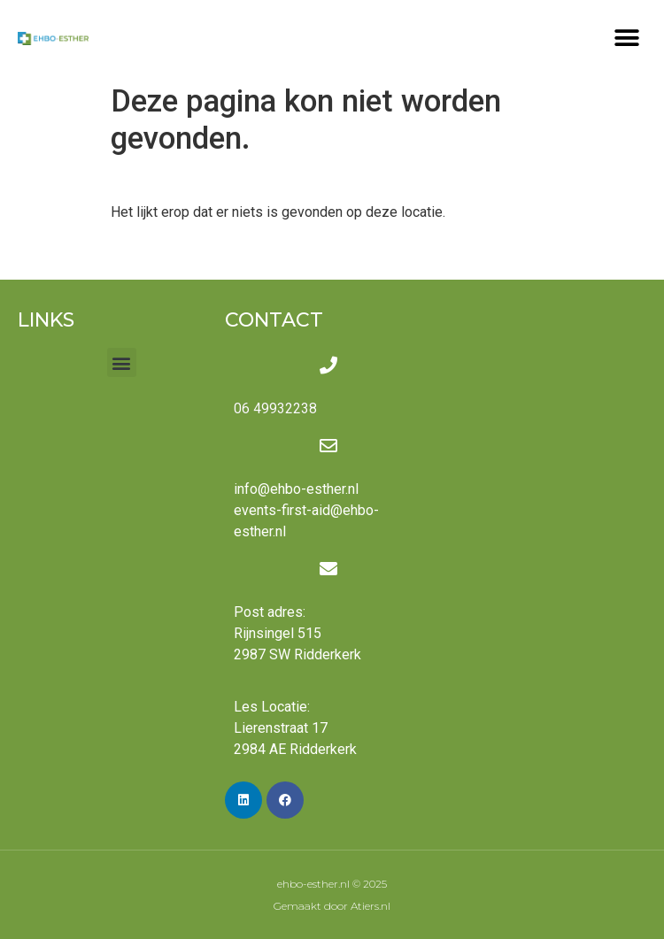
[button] (626, 38)
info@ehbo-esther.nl (296, 489)
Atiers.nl (370, 905)
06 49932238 (275, 408)
